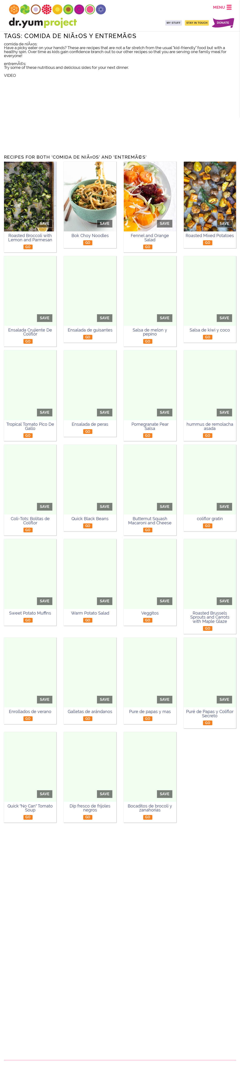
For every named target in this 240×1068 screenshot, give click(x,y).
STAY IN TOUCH (196, 22)
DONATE (223, 22)
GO (27, 247)
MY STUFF (173, 22)
